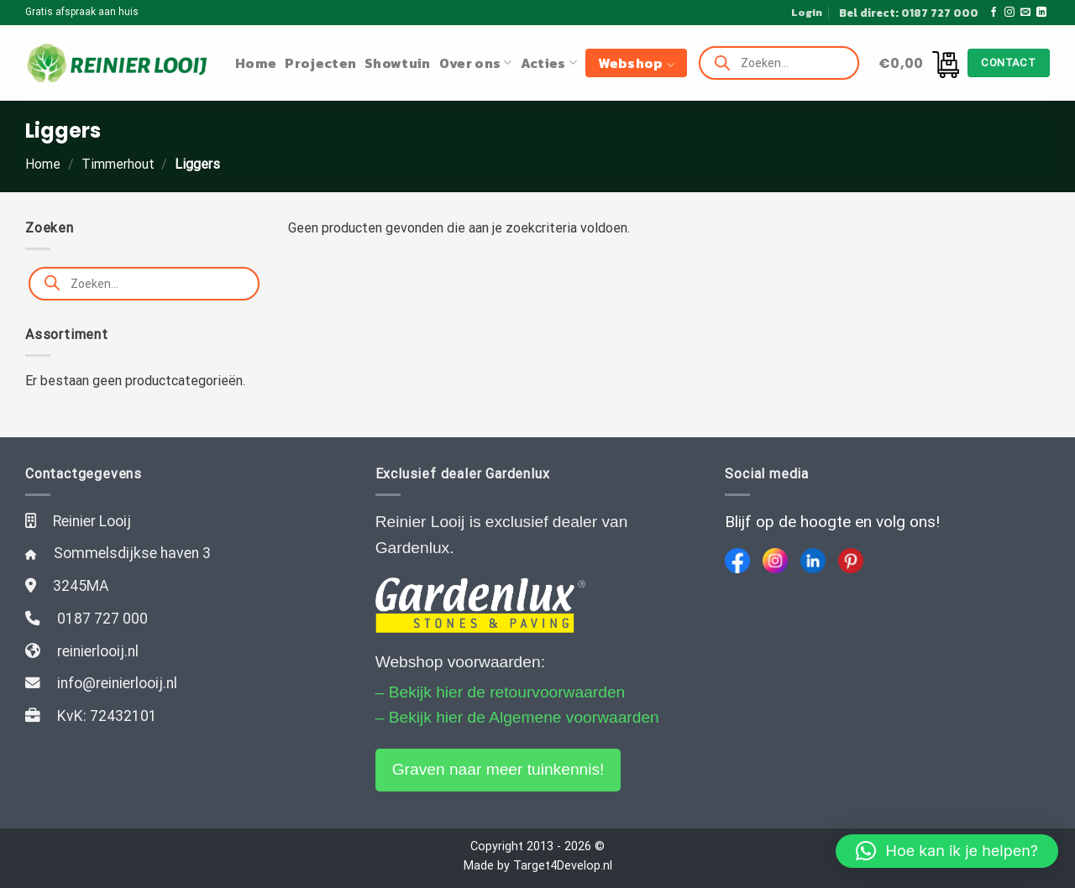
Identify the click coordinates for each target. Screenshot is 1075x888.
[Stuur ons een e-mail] (1025, 12)
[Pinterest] (850, 560)
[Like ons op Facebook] (993, 12)
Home (255, 63)
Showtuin (397, 63)
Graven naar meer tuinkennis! (498, 769)
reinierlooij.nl (98, 651)
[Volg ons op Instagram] (1009, 12)
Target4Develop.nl (562, 866)
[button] (947, 851)
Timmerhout (118, 164)
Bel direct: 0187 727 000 (908, 12)
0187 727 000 (102, 618)
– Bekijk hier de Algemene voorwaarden (517, 717)
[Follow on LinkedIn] (1041, 12)
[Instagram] (775, 560)
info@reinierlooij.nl (117, 683)
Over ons (475, 63)
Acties (549, 63)
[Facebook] (737, 560)
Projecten (320, 63)
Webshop (636, 63)
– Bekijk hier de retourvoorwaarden (500, 692)
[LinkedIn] (813, 560)
